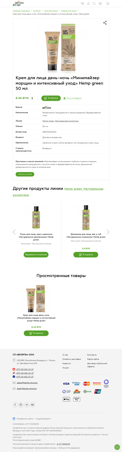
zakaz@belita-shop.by (27, 383)
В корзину (55, 98)
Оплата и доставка (71, 359)
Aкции (65, 368)
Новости (66, 363)
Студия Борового (43, 419)
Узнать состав (25, 174)
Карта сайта (93, 359)
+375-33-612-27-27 (23, 369)
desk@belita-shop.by (27, 388)
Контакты (92, 355)
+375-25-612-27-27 (23, 377)
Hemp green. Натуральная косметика (60, 121)
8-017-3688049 (63, 444)
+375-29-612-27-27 (23, 373)
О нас (65, 355)
